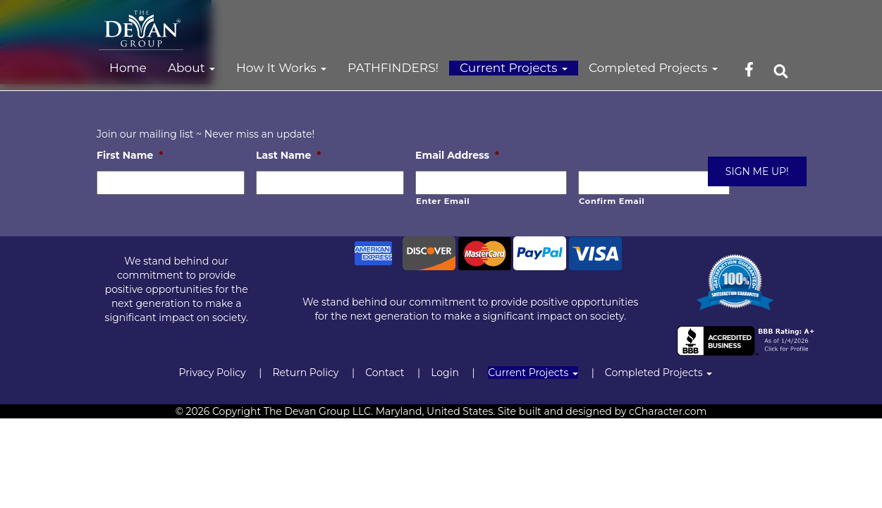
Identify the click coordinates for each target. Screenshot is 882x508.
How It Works (281, 68)
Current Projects (514, 68)
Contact (384, 372)
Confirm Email (611, 201)
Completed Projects (653, 68)
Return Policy (305, 372)
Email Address (457, 155)
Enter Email (443, 201)
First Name (130, 155)
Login (445, 372)
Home (128, 68)
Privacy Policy (211, 372)
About (191, 68)
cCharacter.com (667, 411)
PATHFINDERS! (393, 68)
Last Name (288, 155)
